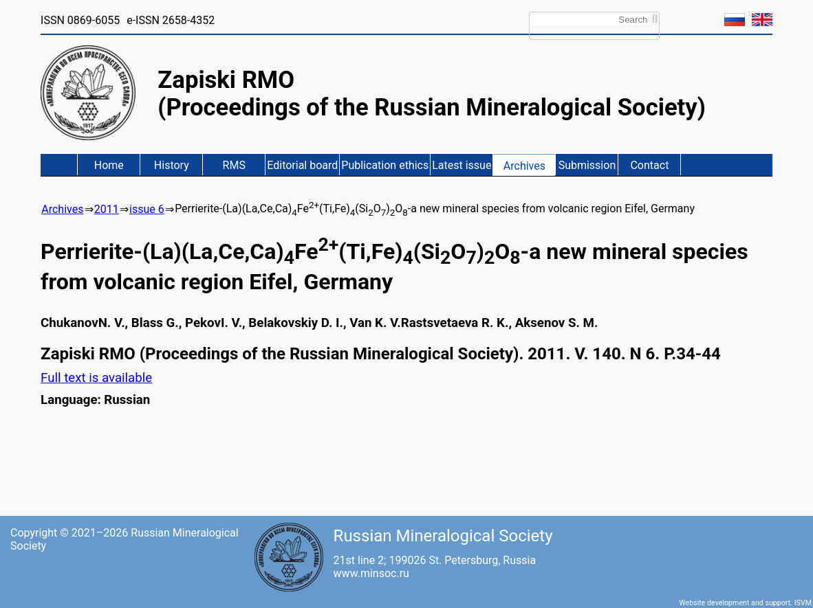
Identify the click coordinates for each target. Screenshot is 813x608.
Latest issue (461, 165)
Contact (649, 165)
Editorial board (302, 165)
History (171, 165)
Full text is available (96, 377)
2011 (106, 209)
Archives (524, 165)
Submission (587, 165)
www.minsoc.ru (371, 573)
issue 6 (146, 209)
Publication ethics (385, 165)
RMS (234, 165)
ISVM (803, 602)
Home (109, 165)
